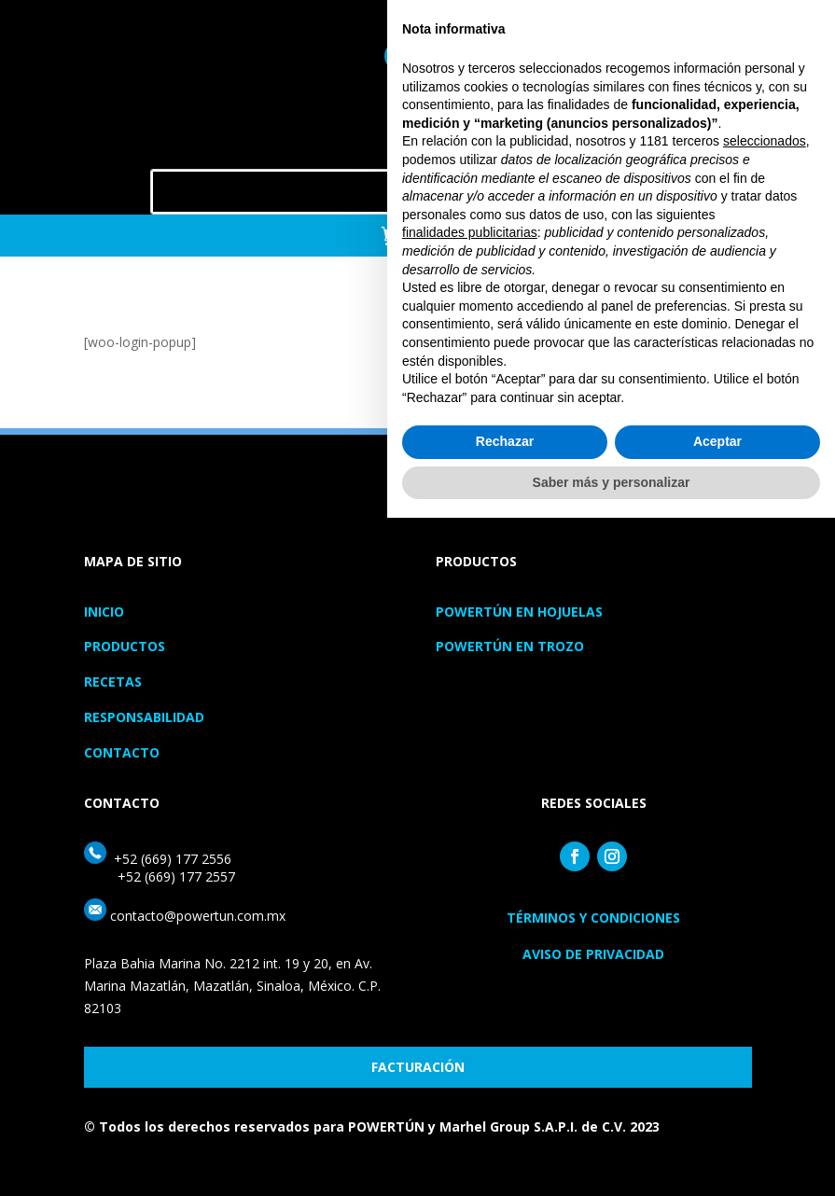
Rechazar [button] (505, 1119)
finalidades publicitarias (469, 910)
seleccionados (764, 819)
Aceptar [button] (717, 1119)
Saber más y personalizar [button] (611, 1159)
